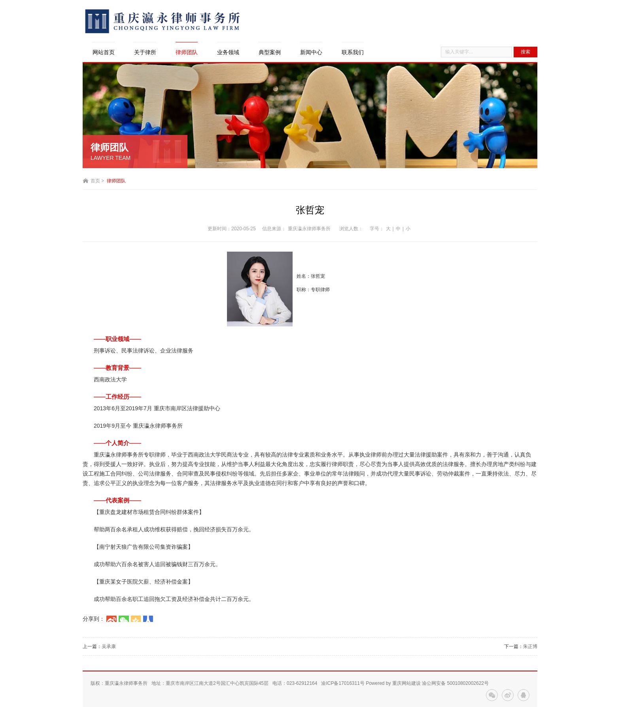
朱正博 (530, 646)
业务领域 (228, 52)
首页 (95, 181)
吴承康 (109, 646)
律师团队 (187, 52)
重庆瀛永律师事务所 (309, 228)
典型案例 (270, 52)
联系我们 (353, 52)
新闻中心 (311, 52)
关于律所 (145, 52)
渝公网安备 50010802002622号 (455, 683)
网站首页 (104, 52)
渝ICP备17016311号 (342, 683)
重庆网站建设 (406, 683)
